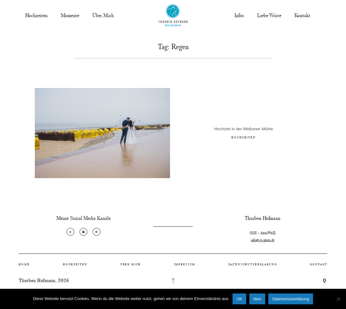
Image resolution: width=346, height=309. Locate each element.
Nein (257, 299)
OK (239, 299)
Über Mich (103, 15)
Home (24, 267)
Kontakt (302, 15)
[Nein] (338, 299)
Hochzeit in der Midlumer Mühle (243, 130)
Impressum (185, 267)
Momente (70, 15)
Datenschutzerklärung (252, 267)
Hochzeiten (36, 15)
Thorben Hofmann (37, 283)
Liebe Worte (269, 15)
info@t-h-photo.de (262, 246)
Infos (239, 15)
